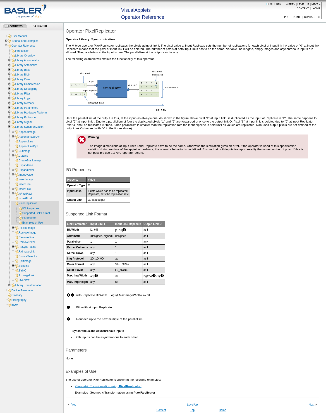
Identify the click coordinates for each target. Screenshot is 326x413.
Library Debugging (26, 88)
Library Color (23, 79)
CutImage (24, 151)
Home (316, 8)
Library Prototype (25, 117)
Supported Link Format (36, 213)
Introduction (22, 50)
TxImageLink (26, 275)
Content (303, 8)
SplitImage (25, 261)
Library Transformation (28, 285)
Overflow (24, 280)
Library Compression (27, 84)
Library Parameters (26, 107)
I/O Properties (30, 208)
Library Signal (23, 122)
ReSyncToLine (27, 246)
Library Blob (22, 74)
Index (14, 304)
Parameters (29, 217)
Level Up (303, 4)
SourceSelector (28, 256)
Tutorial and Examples (24, 40)
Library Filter (22, 93)
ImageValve (26, 174)
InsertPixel (25, 189)
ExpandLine (26, 165)
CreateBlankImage (30, 160)
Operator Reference (23, 45)
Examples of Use (32, 222)
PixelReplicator (28, 203)
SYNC (117, 152)
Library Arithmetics (26, 65)
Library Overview (25, 55)
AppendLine (26, 141)
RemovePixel (27, 242)
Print (296, 17)
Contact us (312, 17)
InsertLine (25, 184)
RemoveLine (26, 237)
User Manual (19, 36)
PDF (286, 17)
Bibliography (18, 300)
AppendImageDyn (29, 136)
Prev (291, 4)
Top (192, 410)
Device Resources (22, 290)
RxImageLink (26, 251)
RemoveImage (27, 232)
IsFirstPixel (25, 193)
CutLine (23, 155)
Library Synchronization (29, 126)
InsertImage (26, 179)
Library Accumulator (27, 60)
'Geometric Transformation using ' (108, 386)
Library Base (22, 69)
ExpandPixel (26, 170)
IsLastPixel (25, 198)
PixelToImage (27, 227)
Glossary (16, 295)
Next (315, 4)
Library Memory (24, 103)
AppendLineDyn (28, 146)
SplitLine (24, 265)
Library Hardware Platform (31, 112)
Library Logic (23, 98)
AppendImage (27, 132)
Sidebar (275, 4)
